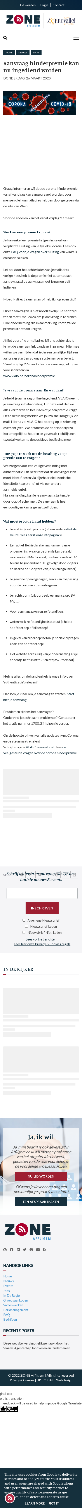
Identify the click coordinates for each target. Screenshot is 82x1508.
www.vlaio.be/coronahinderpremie (29, 376)
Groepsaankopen (15, 1300)
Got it (54, 1503)
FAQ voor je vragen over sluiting (35, 252)
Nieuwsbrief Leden (43, 926)
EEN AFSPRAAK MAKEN (41, 1202)
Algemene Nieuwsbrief (43, 920)
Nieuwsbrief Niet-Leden (45, 932)
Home (9, 52)
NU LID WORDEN (41, 1176)
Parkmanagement (15, 1310)
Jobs (6, 1291)
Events (8, 1286)
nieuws (22, 52)
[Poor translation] (12, 1409)
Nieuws (8, 1281)
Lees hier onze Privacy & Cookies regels (42, 944)
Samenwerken (13, 1305)
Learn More (35, 1503)
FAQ (6, 1315)
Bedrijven (10, 1319)
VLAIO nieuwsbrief (40, 747)
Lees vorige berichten (41, 939)
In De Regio (11, 1295)
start (36, 52)
